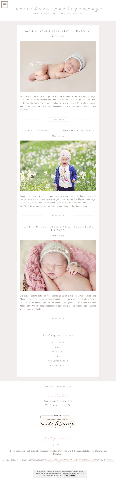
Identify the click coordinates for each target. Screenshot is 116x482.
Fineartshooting (58, 361)
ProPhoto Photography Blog (83, 460)
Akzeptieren (70, 475)
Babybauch (58, 352)
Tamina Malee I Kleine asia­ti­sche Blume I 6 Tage (58, 228)
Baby (58, 347)
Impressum (49, 460)
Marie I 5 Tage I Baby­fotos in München (58, 31)
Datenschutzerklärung (53, 475)
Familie (58, 356)
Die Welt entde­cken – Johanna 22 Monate (58, 131)
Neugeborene (58, 365)
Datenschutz (62, 460)
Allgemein (58, 342)
